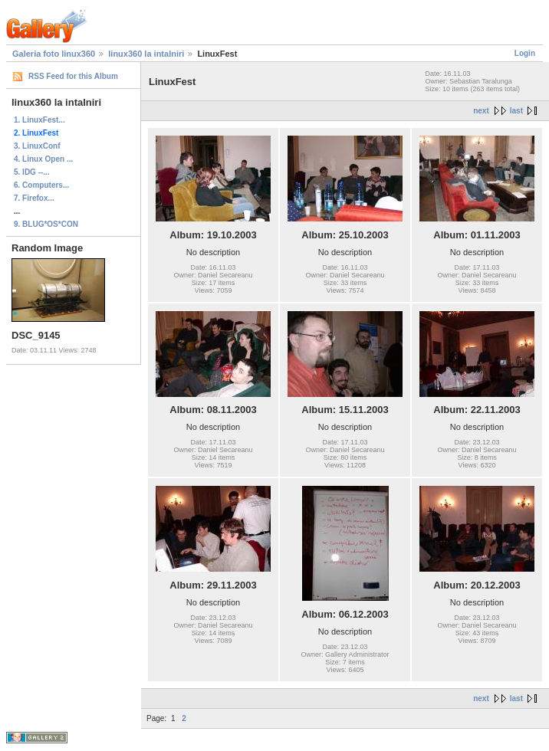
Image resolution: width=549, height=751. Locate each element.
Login (524, 53)
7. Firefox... (34, 198)
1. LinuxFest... (39, 120)
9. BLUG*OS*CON (46, 224)
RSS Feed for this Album (73, 76)
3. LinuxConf (37, 146)
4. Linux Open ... (43, 159)
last (516, 111)
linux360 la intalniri (146, 53)
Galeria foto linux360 (53, 53)
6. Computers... (41, 185)
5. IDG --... (32, 172)
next (481, 111)
